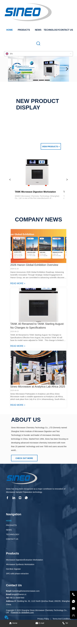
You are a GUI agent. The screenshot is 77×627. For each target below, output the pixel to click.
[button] (24, 30)
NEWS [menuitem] (38, 30)
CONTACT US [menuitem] (66, 30)
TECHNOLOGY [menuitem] (51, 30)
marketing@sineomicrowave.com (26, 591)
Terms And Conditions (62, 619)
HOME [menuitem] (9, 30)
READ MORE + (17, 283)
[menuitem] (24, 30)
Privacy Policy (43, 619)
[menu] (38, 30)
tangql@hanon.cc (19, 594)
